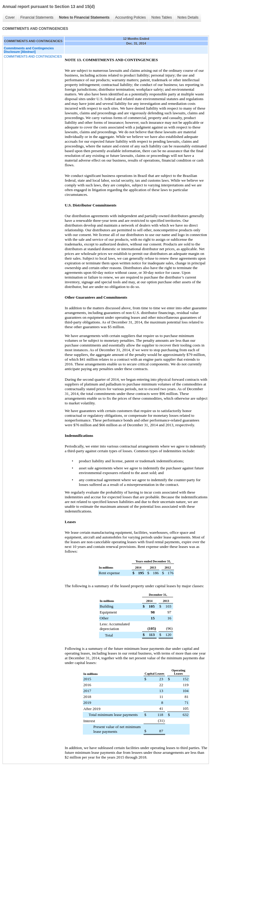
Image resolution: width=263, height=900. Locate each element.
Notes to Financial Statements (84, 17)
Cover (10, 17)
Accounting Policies (130, 17)
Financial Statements (36, 17)
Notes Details (187, 17)
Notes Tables (162, 17)
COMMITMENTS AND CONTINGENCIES (33, 56)
